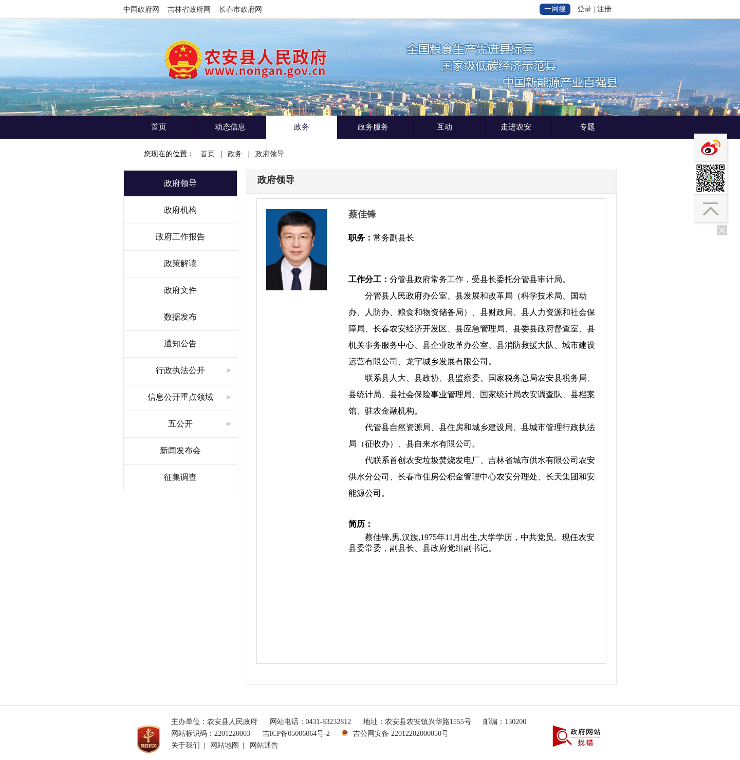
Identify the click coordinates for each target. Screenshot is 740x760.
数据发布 (180, 316)
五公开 (180, 423)
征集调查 (180, 477)
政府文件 (180, 290)
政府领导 (269, 154)
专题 (587, 127)
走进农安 (516, 127)
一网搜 (555, 9)
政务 (301, 127)
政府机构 (180, 210)
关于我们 (185, 745)
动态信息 (230, 127)
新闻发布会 (180, 450)
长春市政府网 (240, 9)
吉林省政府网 (189, 9)
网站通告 (264, 745)
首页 (158, 127)
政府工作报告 (180, 236)
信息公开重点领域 (180, 397)
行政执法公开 (180, 370)
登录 (584, 9)
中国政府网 (141, 9)
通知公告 (180, 343)
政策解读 (180, 263)
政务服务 (373, 127)
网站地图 (224, 745)
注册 (604, 9)
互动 (444, 127)
